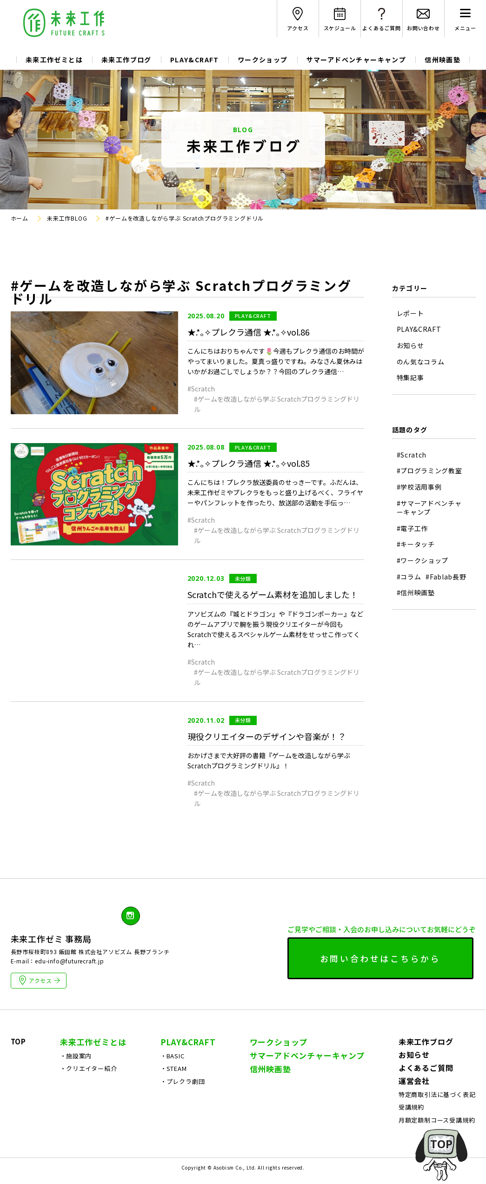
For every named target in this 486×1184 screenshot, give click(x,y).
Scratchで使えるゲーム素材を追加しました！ (272, 594)
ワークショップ (263, 59)
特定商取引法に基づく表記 (437, 1094)
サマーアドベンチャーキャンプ (356, 59)
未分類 (243, 578)
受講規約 (411, 1107)
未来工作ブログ (126, 59)
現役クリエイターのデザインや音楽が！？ (266, 736)
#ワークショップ (423, 560)
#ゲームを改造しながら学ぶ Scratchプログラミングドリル (277, 404)
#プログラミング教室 (429, 470)
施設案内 (79, 1055)
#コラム (409, 576)
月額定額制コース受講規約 (437, 1120)
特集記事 (410, 377)
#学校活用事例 (419, 487)
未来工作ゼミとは (54, 59)
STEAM (176, 1068)
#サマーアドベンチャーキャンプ (429, 508)
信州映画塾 (442, 59)
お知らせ (410, 345)
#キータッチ (416, 544)
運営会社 (414, 1080)
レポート (410, 313)
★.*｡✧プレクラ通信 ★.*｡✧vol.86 (248, 332)
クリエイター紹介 (91, 1068)
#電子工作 (412, 528)
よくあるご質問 (426, 1067)
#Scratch (201, 388)
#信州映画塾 (416, 592)
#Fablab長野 (446, 576)
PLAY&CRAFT (194, 59)
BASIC (175, 1055)
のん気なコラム (421, 361)
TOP (18, 1041)
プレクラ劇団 (185, 1081)
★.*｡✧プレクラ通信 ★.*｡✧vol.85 (248, 463)
